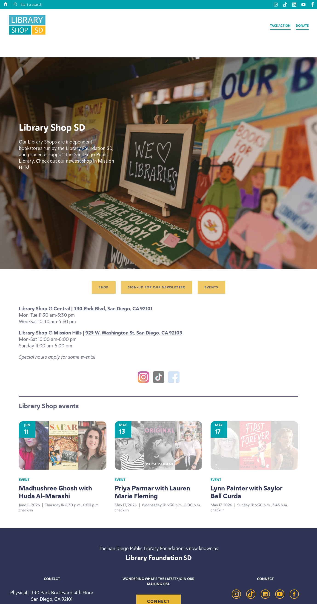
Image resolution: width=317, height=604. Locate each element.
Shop (104, 287)
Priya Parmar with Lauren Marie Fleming (152, 492)
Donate (302, 25)
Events (211, 287)
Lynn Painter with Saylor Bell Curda (246, 492)
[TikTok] (158, 378)
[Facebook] (174, 378)
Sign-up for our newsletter (156, 287)
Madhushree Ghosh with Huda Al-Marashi (55, 492)
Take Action (280, 25)
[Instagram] (143, 378)
